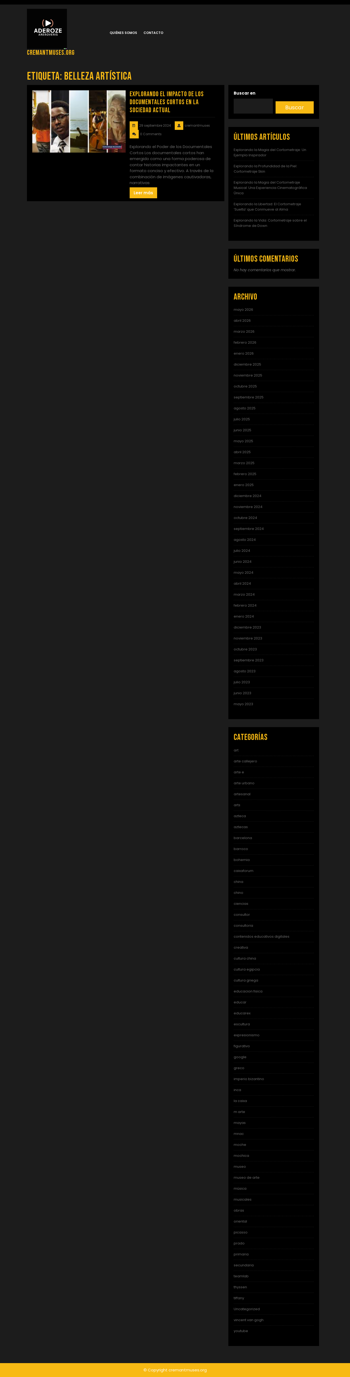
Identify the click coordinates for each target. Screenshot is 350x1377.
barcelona (243, 837)
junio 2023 (242, 693)
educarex (242, 1013)
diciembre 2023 (247, 627)
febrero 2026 (245, 342)
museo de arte (247, 1177)
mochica (241, 1155)
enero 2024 (244, 616)
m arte (239, 1111)
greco (239, 1067)
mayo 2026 (243, 309)
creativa (241, 947)
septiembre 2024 (249, 528)
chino (238, 892)
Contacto (153, 32)
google (240, 1057)
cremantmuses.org (51, 53)
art (236, 750)
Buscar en (244, 93)
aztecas (241, 826)
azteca (240, 816)
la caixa (240, 1100)
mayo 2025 (243, 441)
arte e (239, 772)
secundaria (244, 1265)
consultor (242, 914)
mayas (240, 1122)
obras (239, 1210)
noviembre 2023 (248, 638)
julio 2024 (242, 550)
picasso (241, 1232)
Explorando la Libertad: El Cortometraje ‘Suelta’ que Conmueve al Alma (267, 206)
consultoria (243, 925)
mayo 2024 (243, 572)
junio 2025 (242, 430)
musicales (243, 1199)
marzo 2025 (244, 463)
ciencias (241, 903)
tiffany (239, 1298)
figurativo (242, 1046)
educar (240, 1002)
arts (237, 805)
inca (237, 1089)
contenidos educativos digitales (261, 936)
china (238, 881)
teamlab (241, 1276)
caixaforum (243, 870)
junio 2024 (243, 561)
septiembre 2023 (249, 660)
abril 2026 (242, 320)
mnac (239, 1133)
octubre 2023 (245, 649)
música (240, 1188)
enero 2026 (244, 353)
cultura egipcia (247, 969)
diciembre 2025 (247, 364)
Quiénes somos (123, 32)
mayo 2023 (243, 704)
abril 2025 (242, 452)
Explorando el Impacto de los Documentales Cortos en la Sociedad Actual (167, 102)
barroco (241, 848)
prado (239, 1243)
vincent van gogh (249, 1319)
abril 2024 (242, 583)
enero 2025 (244, 484)
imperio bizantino (249, 1078)
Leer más (143, 193)
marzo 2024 (244, 594)
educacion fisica (248, 991)
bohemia (242, 859)
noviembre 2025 (248, 375)
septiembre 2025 (249, 397)
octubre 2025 (245, 386)
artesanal (242, 794)
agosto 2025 (245, 408)
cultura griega (246, 980)
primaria (241, 1254)
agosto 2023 (245, 671)
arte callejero (245, 761)
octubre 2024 (245, 517)
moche (240, 1144)
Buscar (294, 107)
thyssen (240, 1287)
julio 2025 (242, 419)
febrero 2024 (245, 605)
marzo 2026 (244, 331)
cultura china (245, 958)
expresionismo (247, 1035)
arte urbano (244, 783)
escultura (242, 1024)
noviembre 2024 (248, 506)
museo (240, 1166)
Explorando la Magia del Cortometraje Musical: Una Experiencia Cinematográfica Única (270, 188)
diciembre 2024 (247, 495)
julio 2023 (242, 682)
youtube (241, 1330)
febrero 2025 (245, 473)
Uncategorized (247, 1309)
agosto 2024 (245, 539)
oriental (240, 1221)
